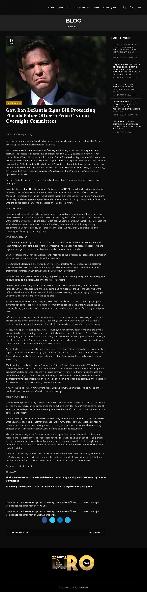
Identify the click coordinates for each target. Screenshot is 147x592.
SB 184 (76, 434)
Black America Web (46, 514)
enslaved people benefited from (65, 167)
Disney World (20, 157)
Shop (96, 7)
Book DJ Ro (109, 7)
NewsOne (42, 505)
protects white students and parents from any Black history (39, 150)
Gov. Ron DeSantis (54, 141)
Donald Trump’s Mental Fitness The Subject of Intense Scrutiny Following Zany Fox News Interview (126, 106)
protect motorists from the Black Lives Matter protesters (34, 160)
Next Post (94, 532)
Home (51, 7)
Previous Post (20, 532)
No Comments (131, 58)
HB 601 (68, 188)
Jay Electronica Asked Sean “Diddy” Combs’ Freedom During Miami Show (124, 88)
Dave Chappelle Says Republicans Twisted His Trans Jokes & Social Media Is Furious (127, 125)
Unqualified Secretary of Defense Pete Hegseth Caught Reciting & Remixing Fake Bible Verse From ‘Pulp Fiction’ (126, 69)
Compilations (81, 7)
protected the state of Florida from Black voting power (59, 157)
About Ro (63, 7)
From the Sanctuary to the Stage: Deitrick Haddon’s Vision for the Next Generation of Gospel (125, 49)
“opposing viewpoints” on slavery (45, 170)
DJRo (68, 587)
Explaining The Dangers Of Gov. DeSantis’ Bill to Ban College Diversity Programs (49, 486)
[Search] (124, 7)
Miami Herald (29, 188)
